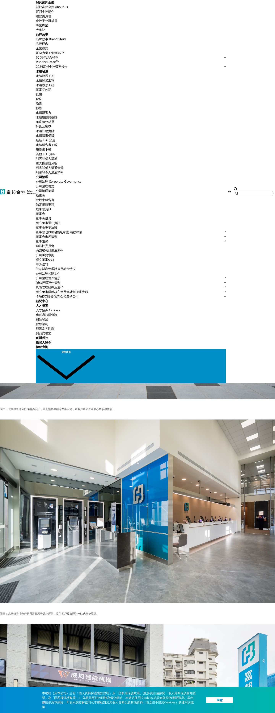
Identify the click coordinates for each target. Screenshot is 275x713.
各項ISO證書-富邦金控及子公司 (131, 296)
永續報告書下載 (131, 145)
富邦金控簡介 (45, 11)
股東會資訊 (43, 209)
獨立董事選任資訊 (48, 223)
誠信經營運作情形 (131, 282)
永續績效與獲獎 (131, 117)
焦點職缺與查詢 (46, 315)
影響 (39, 108)
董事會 (131, 214)
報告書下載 (43, 149)
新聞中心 (42, 301)
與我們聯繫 (43, 333)
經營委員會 (43, 16)
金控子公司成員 (46, 21)
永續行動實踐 (45, 131)
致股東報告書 (45, 200)
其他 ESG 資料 (45, 154)
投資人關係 (43, 342)
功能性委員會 (45, 246)
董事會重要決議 (46, 227)
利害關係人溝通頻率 (49, 172)
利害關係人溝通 (131, 158)
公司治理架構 (45, 191)
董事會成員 (43, 218)
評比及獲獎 (43, 126)
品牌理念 (42, 44)
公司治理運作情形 (131, 278)
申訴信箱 (42, 264)
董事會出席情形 (131, 237)
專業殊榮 (42, 25)
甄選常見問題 (45, 328)
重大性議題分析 (46, 163)
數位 (39, 99)
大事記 (40, 30)
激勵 (39, 103)
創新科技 (42, 338)
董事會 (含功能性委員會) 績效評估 (131, 232)
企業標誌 (42, 48)
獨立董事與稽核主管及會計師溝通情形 (131, 292)
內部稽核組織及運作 (49, 250)
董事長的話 (43, 89)
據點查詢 (42, 347)
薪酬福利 (42, 324)
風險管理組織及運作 (131, 287)
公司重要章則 (45, 255)
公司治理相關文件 (131, 273)
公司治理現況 (45, 186)
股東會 (131, 195)
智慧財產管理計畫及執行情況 (56, 269)
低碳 (39, 94)
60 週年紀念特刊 (131, 57)
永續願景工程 (131, 80)
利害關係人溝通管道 (49, 168)
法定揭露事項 (45, 204)
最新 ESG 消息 (45, 140)
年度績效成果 (45, 122)
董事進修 (131, 241)
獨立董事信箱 (45, 260)
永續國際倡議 (45, 135)
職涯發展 (42, 319)
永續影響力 (43, 112)
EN (229, 191)
